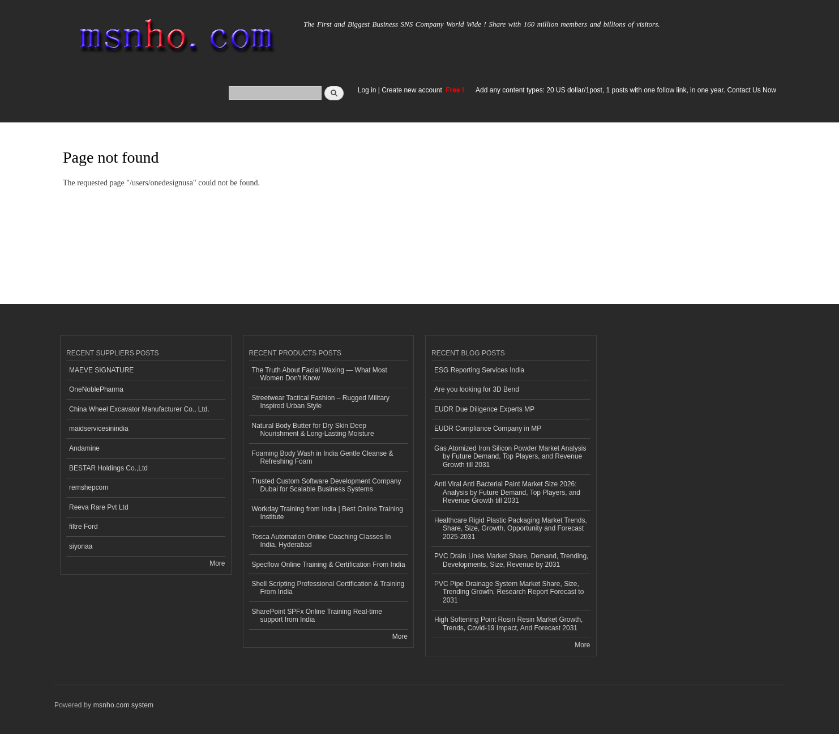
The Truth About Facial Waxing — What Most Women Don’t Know (319, 374)
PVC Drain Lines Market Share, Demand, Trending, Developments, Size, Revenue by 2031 (511, 560)
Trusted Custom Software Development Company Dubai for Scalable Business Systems (326, 485)
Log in (367, 90)
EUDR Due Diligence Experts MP (484, 409)
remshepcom (88, 487)
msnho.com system (123, 705)
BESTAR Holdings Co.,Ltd (108, 468)
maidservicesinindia (99, 428)
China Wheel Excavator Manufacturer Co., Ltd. (139, 409)
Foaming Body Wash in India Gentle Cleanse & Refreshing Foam (322, 457)
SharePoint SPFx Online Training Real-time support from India (317, 615)
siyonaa (80, 546)
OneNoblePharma (96, 389)
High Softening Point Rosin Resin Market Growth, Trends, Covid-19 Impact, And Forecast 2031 (508, 623)
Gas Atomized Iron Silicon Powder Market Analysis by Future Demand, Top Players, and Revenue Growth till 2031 (510, 456)
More (217, 563)
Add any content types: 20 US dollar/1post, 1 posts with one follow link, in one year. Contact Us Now (626, 90)
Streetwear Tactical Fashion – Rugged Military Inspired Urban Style (321, 402)
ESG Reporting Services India (479, 370)
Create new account (413, 90)
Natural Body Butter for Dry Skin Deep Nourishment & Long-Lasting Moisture (313, 430)
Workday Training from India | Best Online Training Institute (327, 513)
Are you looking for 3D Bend (476, 389)
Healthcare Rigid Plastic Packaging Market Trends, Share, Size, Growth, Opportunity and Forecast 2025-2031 (510, 528)
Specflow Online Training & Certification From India (328, 564)
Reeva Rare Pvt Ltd (99, 507)
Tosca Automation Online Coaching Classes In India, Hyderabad (321, 541)
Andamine (84, 448)
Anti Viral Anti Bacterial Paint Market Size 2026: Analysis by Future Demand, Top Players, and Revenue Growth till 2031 (507, 492)
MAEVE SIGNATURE (101, 370)
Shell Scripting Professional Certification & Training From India (328, 588)
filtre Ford (83, 527)
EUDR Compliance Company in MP (487, 428)
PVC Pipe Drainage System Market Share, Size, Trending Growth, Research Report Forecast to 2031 (509, 592)
